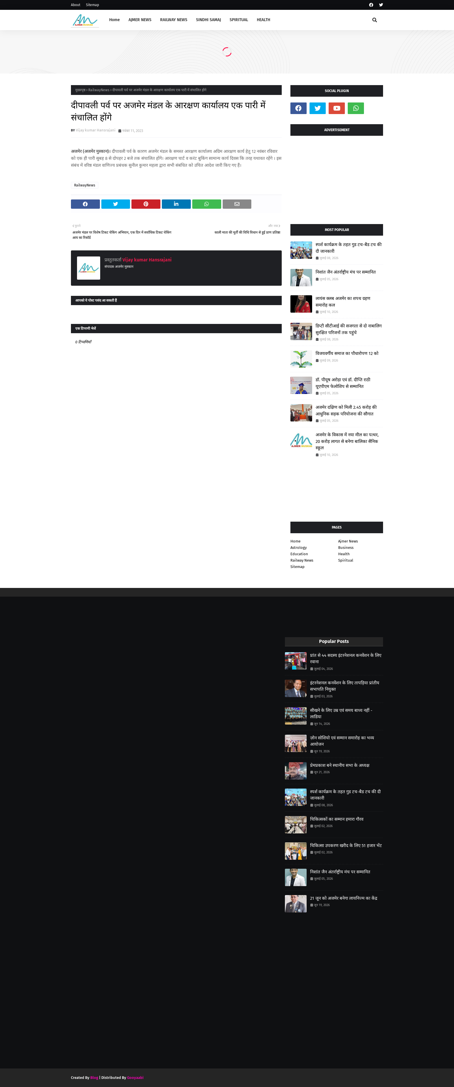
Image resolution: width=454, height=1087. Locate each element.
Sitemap (92, 5)
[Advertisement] (336, 178)
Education (299, 554)
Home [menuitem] (114, 19)
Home (295, 541)
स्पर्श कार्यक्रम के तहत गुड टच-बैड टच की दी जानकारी (349, 248)
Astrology (298, 547)
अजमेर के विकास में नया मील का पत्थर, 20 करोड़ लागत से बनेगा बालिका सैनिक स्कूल (347, 441)
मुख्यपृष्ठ (80, 90)
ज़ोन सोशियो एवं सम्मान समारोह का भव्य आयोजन (342, 741)
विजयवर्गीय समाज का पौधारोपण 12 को (347, 353)
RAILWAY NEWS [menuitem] (173, 19)
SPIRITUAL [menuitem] (239, 19)
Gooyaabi (135, 1077)
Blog (94, 1077)
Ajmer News (348, 541)
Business (346, 547)
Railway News (301, 560)
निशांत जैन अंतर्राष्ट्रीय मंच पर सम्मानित (346, 272)
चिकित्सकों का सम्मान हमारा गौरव (336, 819)
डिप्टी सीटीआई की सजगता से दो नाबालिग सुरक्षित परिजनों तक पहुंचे (349, 329)
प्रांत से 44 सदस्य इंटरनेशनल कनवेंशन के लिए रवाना (345, 659)
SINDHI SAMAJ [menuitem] (208, 19)
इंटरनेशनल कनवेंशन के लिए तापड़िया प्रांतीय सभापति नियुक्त (344, 686)
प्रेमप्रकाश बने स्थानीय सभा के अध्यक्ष (339, 765)
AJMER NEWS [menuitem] (140, 19)
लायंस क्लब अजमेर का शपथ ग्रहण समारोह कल (343, 302)
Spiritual (345, 560)
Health (344, 554)
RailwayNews (98, 90)
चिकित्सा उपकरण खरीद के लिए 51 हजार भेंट (346, 845)
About (75, 5)
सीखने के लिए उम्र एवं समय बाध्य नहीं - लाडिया (341, 714)
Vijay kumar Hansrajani (96, 130)
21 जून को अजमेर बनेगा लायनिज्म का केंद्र (343, 898)
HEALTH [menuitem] (263, 19)
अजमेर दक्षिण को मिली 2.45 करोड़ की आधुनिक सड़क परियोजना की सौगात (346, 411)
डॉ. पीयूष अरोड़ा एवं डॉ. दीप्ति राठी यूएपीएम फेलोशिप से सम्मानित (343, 383)
